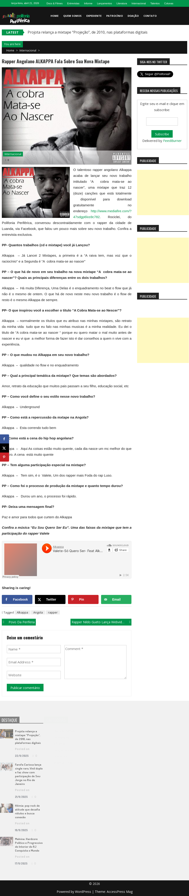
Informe (88, 3)
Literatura (121, 3)
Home (54, 15)
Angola (38, 612)
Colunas (168, 3)
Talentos (155, 3)
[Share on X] (50, 599)
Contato (150, 15)
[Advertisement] (163, 192)
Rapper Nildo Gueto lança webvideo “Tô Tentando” (101, 622)
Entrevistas (73, 3)
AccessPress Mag (120, 891)
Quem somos (72, 15)
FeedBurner (172, 140)
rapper (53, 612)
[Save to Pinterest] (83, 599)
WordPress (83, 891)
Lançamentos (104, 3)
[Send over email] (116, 599)
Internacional (138, 3)
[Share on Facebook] (17, 599)
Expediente (94, 15)
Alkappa (22, 612)
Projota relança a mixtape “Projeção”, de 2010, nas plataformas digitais (88, 32)
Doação (133, 15)
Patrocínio (114, 15)
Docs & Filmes (54, 3)
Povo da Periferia (22, 622)
